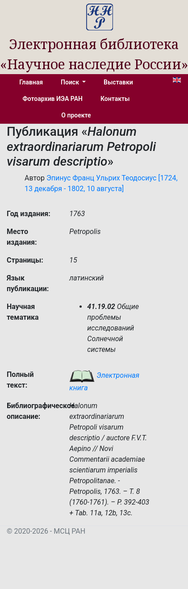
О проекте (76, 115)
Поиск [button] (70, 82)
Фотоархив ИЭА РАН (53, 98)
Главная (31, 82)
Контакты (115, 98)
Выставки (118, 82)
